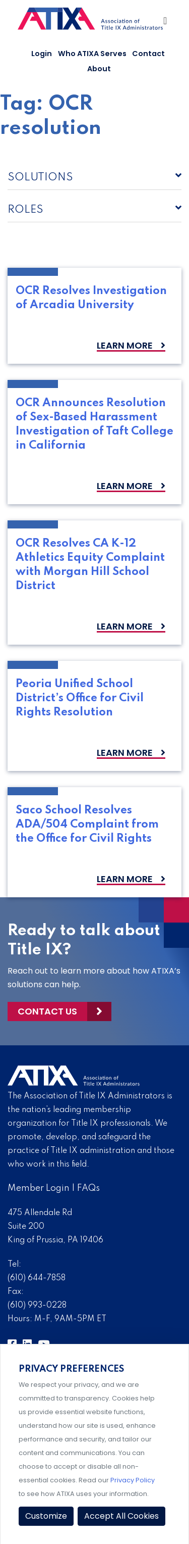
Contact (148, 54)
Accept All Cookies (121, 1516)
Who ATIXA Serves (92, 54)
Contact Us (47, 1011)
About (99, 69)
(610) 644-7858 (37, 1278)
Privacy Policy (132, 1480)
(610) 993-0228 (37, 1305)
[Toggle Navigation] (166, 23)
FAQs (88, 1188)
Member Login (39, 1188)
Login (41, 54)
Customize (46, 1516)
